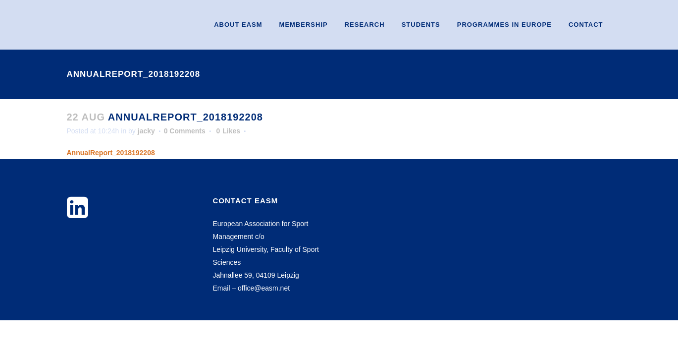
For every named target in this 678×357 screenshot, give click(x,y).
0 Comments (185, 131)
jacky (146, 131)
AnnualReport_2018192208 (111, 153)
